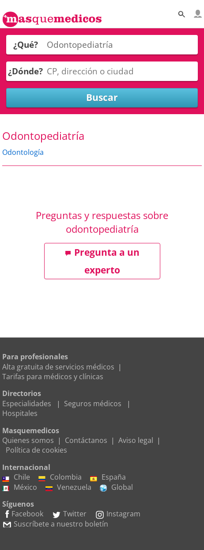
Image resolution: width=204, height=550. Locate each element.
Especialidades (26, 403)
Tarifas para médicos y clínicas (52, 376)
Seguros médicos (92, 403)
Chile (16, 477)
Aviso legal (135, 440)
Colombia (60, 477)
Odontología (23, 152)
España (108, 477)
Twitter (69, 514)
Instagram (117, 514)
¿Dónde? (25, 71)
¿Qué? (25, 44)
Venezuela (68, 487)
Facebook (22, 514)
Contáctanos (86, 440)
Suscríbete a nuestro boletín (55, 524)
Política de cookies (36, 450)
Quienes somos (28, 440)
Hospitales (20, 413)
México (19, 487)
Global (116, 487)
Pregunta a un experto (102, 261)
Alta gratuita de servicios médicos (58, 367)
